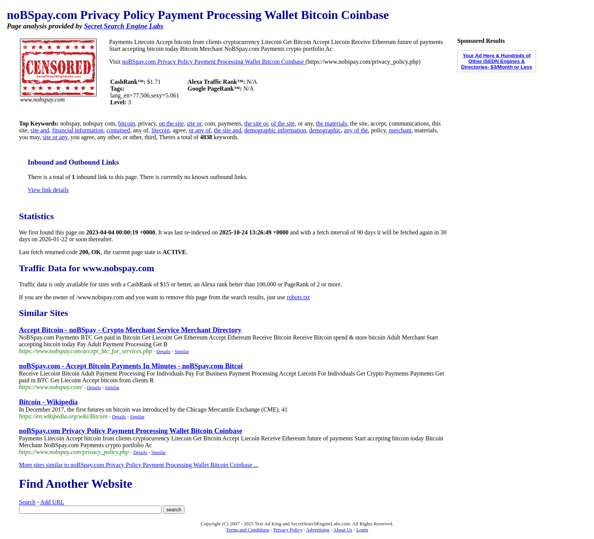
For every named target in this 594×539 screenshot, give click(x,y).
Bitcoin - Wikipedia (48, 402)
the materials (331, 123)
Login (362, 530)
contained (118, 130)
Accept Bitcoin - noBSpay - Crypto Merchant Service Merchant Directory (130, 330)
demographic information (275, 130)
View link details (48, 190)
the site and (227, 130)
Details (163, 351)
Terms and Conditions (247, 530)
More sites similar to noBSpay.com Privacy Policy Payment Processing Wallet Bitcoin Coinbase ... (138, 465)
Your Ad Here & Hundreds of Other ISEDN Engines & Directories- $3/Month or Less (496, 61)
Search (27, 502)
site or (194, 123)
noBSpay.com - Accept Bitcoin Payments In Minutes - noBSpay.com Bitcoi (131, 366)
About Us (342, 530)
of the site (283, 123)
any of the (356, 130)
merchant (400, 130)
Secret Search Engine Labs (123, 26)
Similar (181, 351)
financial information (78, 130)
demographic (325, 130)
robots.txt (298, 297)
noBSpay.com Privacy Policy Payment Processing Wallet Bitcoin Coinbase (213, 61)
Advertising (317, 530)
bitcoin (126, 123)
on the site (171, 123)
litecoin (161, 130)
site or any (55, 137)
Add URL (52, 502)
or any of (200, 130)
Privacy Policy (288, 530)
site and (39, 130)
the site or (256, 123)
